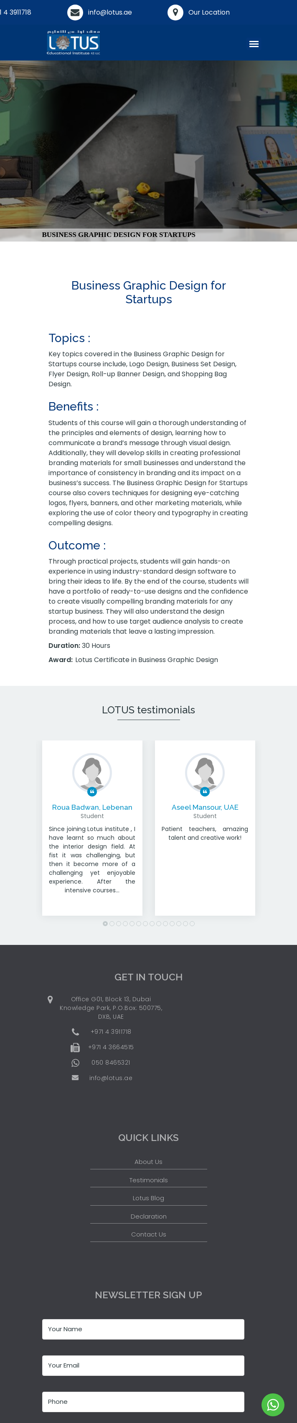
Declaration (149, 1216)
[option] (92, 834)
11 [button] (172, 923)
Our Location (209, 13)
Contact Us (148, 1234)
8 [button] (152, 923)
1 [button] (105, 923)
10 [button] (165, 923)
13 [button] (185, 923)
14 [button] (192, 923)
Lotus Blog (148, 1198)
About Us (148, 1161)
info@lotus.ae (110, 13)
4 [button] (125, 923)
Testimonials (148, 1180)
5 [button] (132, 923)
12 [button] (178, 923)
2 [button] (111, 923)
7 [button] (145, 923)
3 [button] (118, 923)
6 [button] (138, 923)
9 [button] (158, 923)
